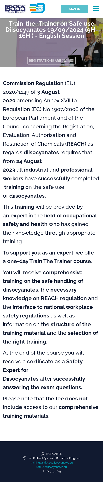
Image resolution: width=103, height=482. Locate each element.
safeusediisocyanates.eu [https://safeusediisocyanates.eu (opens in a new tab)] (51, 466)
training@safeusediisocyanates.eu (52, 462)
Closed (74, 8)
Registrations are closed (51, 60)
